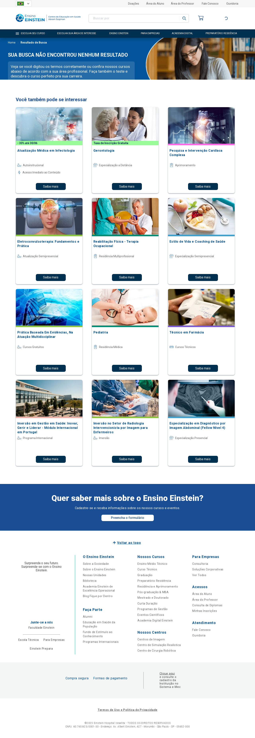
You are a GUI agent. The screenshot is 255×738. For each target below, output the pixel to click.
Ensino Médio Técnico (152, 563)
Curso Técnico (147, 569)
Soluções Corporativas (208, 569)
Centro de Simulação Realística (159, 645)
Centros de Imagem (151, 639)
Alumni (88, 616)
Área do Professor (182, 3)
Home (12, 43)
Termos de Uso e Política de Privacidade (127, 709)
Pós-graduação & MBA (153, 592)
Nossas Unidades (95, 575)
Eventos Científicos (150, 614)
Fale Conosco (210, 3)
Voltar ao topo (129, 543)
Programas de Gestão (152, 609)
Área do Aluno (155, 3)
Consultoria (200, 563)
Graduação (144, 575)
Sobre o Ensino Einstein (99, 569)
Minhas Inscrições (204, 610)
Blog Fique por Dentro (98, 596)
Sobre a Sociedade (96, 563)
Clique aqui (167, 673)
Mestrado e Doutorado (153, 597)
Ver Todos (199, 575)
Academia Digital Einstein (155, 620)
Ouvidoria (232, 3)
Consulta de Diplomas (207, 605)
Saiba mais (50, 186)
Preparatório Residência (154, 580)
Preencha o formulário (127, 518)
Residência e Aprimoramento (157, 586)
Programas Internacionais (101, 641)
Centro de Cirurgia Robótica (156, 650)
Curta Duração (147, 603)
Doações (133, 3)
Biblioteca (90, 580)
